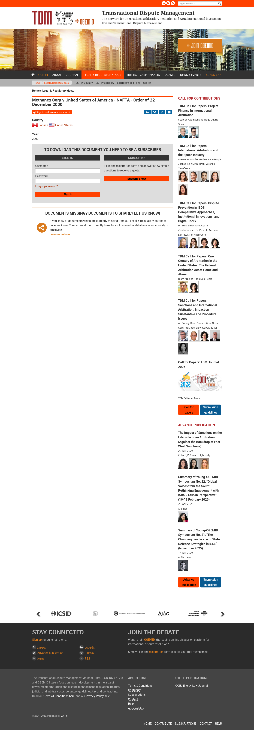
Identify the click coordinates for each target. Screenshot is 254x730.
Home (33, 74)
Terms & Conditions (140, 686)
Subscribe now (136, 179)
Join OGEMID (200, 45)
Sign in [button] (68, 194)
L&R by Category (105, 82)
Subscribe (213, 75)
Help (131, 704)
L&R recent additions (128, 82)
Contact (133, 699)
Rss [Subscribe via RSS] (173, 3)
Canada (43, 125)
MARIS (64, 715)
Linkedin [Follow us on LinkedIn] (164, 3)
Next (222, 614)
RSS (87, 658)
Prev (38, 614)
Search (147, 82)
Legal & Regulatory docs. (102, 75)
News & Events (190, 75)
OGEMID (170, 75)
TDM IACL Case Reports (143, 75)
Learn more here (60, 234)
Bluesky (89, 653)
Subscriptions (137, 695)
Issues (41, 647)
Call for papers (188, 409)
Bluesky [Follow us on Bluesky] (168, 3)
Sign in (43, 75)
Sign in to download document (53, 112)
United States (63, 125)
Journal (72, 75)
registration (156, 652)
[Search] (200, 3)
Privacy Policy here (98, 696)
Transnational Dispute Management (63, 17)
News (40, 658)
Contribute (134, 690)
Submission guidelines (210, 409)
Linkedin (90, 647)
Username (41, 166)
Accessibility (136, 708)
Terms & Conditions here (59, 696)
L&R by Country (84, 82)
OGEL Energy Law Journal (191, 686)
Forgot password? (46, 186)
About (56, 75)
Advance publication (189, 582)
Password (41, 176)
